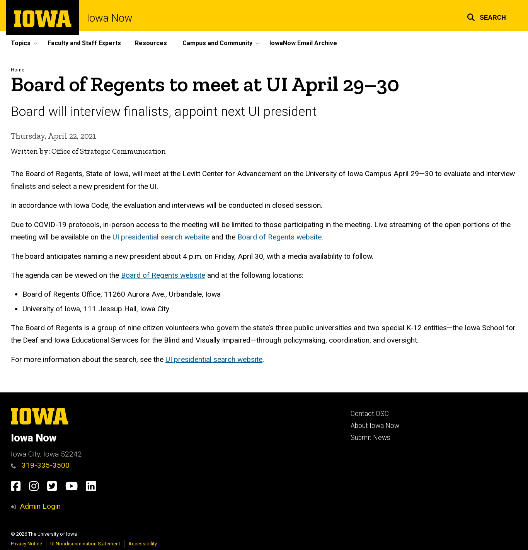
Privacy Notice (26, 544)
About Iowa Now (375, 425)
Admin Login (40, 506)
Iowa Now (110, 18)
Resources (151, 43)
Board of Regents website (279, 237)
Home (17, 70)
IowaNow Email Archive (303, 43)
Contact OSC (370, 414)
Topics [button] (21, 43)
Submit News (370, 437)
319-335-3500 (40, 465)
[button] (486, 16)
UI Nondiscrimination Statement (85, 544)
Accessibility (142, 544)
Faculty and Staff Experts (84, 43)
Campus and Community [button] (217, 43)
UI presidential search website (160, 237)
